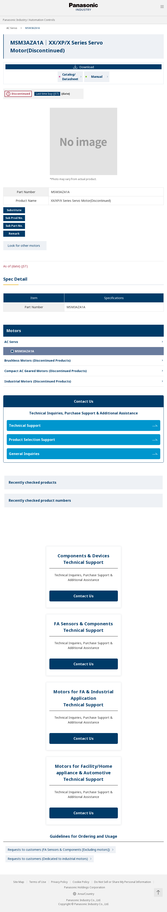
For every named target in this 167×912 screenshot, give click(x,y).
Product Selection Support (83, 439)
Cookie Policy (81, 882)
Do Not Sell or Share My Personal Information (122, 882)
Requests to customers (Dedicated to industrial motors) (48, 859)
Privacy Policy (59, 882)
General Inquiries (83, 453)
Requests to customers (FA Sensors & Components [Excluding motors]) (59, 849)
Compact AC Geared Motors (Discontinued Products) (45, 371)
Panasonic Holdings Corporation (84, 887)
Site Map (18, 882)
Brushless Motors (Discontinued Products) (37, 360)
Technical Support (83, 425)
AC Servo (12, 28)
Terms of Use (37, 882)
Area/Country (83, 894)
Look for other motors (24, 245)
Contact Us (83, 596)
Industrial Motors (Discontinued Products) (37, 381)
